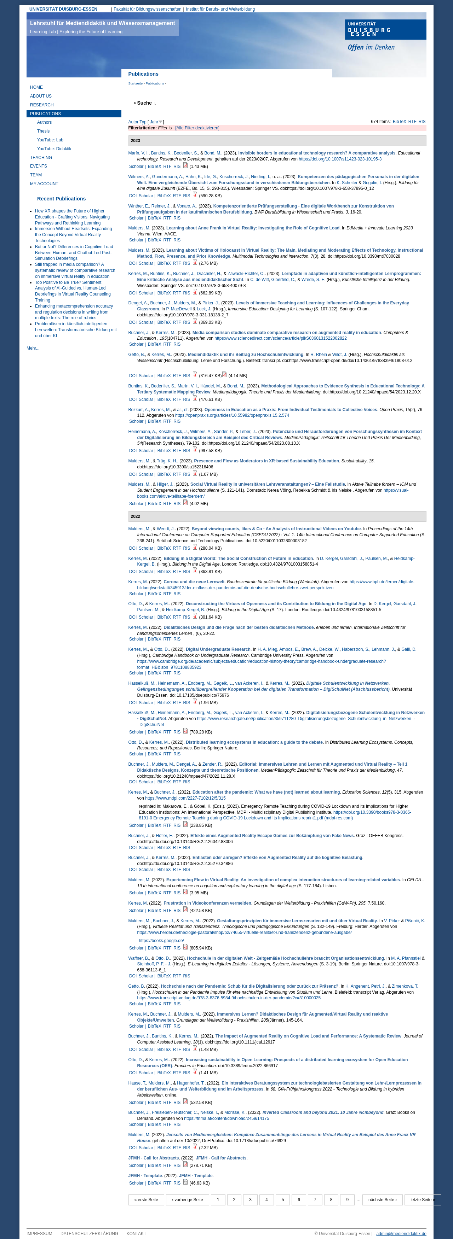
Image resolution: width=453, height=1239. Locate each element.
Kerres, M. (138, 273)
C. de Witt (259, 279)
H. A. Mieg (267, 649)
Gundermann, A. (167, 176)
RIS (422, 121)
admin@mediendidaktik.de (401, 1233)
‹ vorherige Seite (187, 1199)
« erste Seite (146, 1199)
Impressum (39, 1233)
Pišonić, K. (415, 920)
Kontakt (137, 1233)
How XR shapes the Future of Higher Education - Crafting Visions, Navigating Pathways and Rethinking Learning (72, 217)
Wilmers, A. (139, 176)
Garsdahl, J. (351, 558)
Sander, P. (224, 431)
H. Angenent (357, 986)
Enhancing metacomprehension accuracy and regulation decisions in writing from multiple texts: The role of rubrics (74, 312)
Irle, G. (210, 176)
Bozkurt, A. (138, 409)
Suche (146, 103)
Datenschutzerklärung (89, 1233)
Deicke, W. (329, 649)
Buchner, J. (183, 273)
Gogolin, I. (372, 182)
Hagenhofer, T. (191, 1083)
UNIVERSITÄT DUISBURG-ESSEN (63, 9)
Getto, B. (136, 354)
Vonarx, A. (186, 206)
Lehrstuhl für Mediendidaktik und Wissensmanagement (102, 27)
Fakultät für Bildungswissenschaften (147, 9)
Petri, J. (378, 986)
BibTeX (399, 121)
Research (42, 105)
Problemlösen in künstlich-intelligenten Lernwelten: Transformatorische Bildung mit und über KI (76, 329)
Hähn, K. (193, 176)
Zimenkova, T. (405, 986)
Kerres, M (137, 558)
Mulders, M (138, 228)
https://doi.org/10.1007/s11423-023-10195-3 (340, 159)
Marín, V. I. (138, 153)
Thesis (43, 131)
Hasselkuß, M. (142, 683)
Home (36, 87)
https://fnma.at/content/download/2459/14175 (226, 1118)
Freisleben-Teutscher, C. (175, 1112)
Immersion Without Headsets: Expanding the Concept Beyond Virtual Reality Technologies (73, 234)
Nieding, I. (260, 176)
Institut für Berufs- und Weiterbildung (220, 9)
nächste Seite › (382, 1199)
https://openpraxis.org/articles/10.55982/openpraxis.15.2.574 (232, 415)
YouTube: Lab (50, 140)
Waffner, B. (138, 958)
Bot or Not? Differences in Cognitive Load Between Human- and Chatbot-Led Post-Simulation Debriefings (74, 252)
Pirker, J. (210, 302)
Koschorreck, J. (234, 176)
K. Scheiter (347, 182)
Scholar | (138, 166)
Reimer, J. (161, 206)
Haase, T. (137, 1083)
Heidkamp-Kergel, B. (185, 609)
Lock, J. (204, 308)
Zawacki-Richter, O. (246, 273)
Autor (133, 121)
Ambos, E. (289, 649)
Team (36, 175)
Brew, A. (309, 649)
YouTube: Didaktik (54, 148)
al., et (182, 409)
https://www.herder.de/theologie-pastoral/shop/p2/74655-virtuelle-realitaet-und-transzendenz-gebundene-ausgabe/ (244, 932)
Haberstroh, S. (355, 649)
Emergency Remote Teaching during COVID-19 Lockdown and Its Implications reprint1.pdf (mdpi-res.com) (253, 818)
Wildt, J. (340, 354)
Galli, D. (409, 649)
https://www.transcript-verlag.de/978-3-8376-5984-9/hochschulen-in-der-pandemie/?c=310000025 (229, 997)
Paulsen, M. (376, 558)
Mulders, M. (185, 302)
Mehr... (33, 348)
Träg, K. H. (167, 460)
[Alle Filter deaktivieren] (197, 127)
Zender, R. (212, 764)
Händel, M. (210, 386)
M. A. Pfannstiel (405, 958)
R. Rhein (318, 354)
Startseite (135, 83)
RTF (412, 121)
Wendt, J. (165, 528)
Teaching (41, 157)
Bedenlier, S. (186, 153)
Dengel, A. (138, 302)
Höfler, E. (164, 835)
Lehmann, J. (383, 649)
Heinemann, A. (142, 431)
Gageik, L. (223, 683)
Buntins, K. (161, 153)
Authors (44, 122)
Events (38, 166)
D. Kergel (329, 558)
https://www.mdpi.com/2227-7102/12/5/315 (185, 798)
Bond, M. (213, 153)
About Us (41, 96)
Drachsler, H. (209, 273)
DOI (133, 195)
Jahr (154, 121)
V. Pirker (392, 920)
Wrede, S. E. (314, 279)
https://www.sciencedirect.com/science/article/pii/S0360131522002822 (280, 338)
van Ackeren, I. (249, 683)
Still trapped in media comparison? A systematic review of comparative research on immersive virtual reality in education (75, 270)
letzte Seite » (423, 1199)
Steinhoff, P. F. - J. (154, 964)
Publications (155, 83)
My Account (44, 183)
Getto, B (136, 986)
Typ (142, 121)
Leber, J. (248, 431)
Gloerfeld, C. (283, 279)
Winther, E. (138, 206)
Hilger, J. (165, 484)
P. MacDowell (179, 308)
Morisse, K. (235, 1112)
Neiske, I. (209, 1112)
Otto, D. (135, 603)
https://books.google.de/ (161, 940)
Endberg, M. (199, 683)
